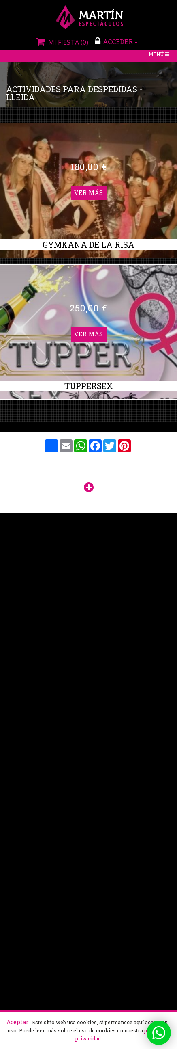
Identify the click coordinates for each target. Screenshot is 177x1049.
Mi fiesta (61, 42)
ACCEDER (116, 41)
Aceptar (17, 1022)
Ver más (88, 192)
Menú (159, 55)
